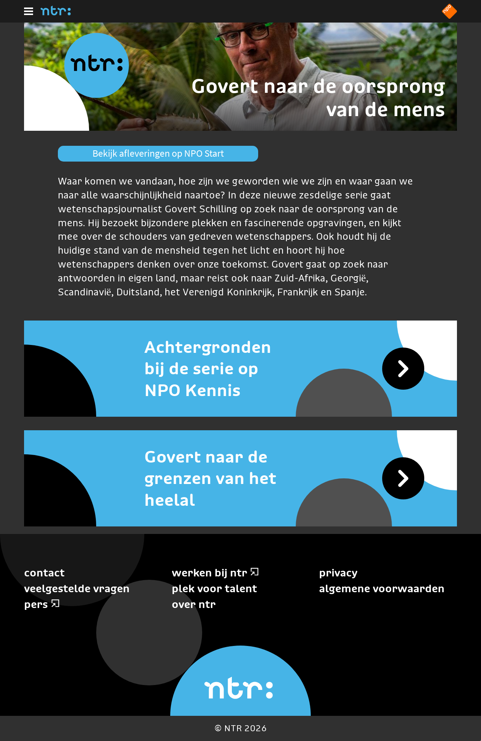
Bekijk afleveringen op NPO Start (158, 153)
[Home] (56, 13)
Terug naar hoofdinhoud (480, 740)
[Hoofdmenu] (28, 11)
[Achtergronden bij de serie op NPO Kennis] (240, 369)
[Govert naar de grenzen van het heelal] (240, 478)
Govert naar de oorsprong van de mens (318, 97)
